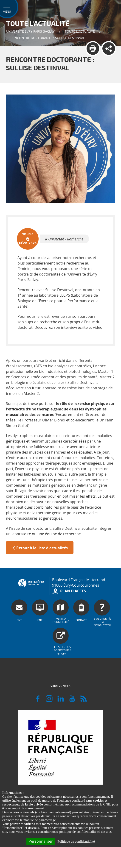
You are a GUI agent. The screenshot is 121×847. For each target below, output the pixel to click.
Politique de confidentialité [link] (76, 841)
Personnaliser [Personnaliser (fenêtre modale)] (41, 841)
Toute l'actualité (80, 31)
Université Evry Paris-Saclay (30, 31)
